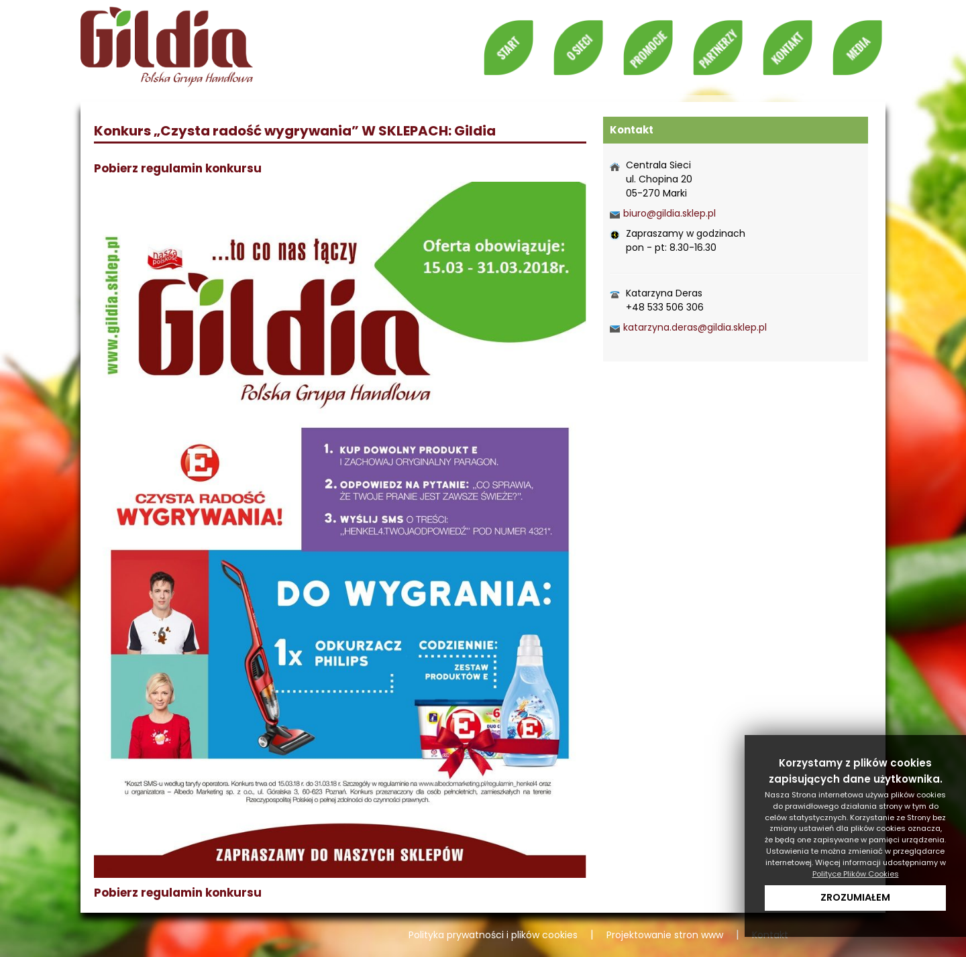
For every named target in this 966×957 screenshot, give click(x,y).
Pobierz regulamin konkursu (178, 168)
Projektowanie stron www (664, 935)
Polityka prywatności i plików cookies (493, 935)
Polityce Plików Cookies (855, 873)
